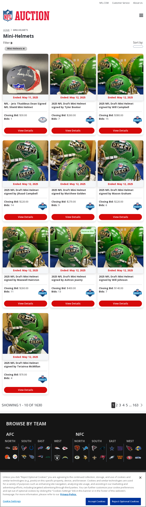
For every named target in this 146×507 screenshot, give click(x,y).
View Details (25, 130)
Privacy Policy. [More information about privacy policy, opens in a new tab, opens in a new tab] (68, 494)
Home (6, 30)
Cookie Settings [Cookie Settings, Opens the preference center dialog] (12, 501)
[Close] (140, 477)
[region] (73, 489)
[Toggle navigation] (141, 15)
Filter (7, 43)
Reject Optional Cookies (125, 501)
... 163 (133, 405)
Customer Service (121, 2)
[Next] (141, 405)
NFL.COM (104, 2)
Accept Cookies (96, 501)
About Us (137, 2)
